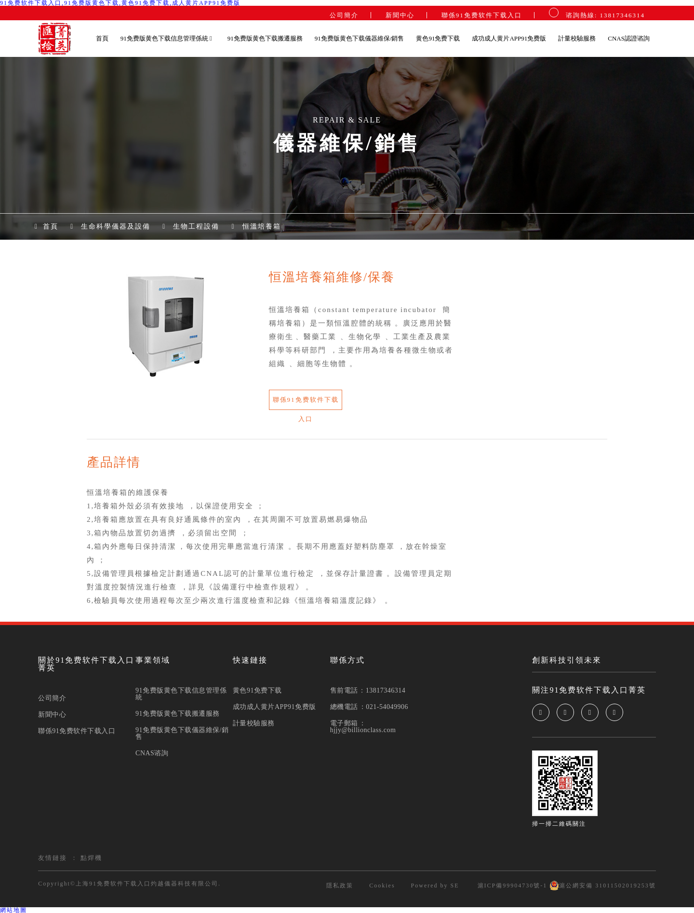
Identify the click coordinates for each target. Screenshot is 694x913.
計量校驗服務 (577, 38)
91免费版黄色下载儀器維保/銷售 (359, 38)
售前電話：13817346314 (368, 690)
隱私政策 (339, 885)
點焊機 (91, 858)
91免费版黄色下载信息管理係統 (166, 38)
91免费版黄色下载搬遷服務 (265, 38)
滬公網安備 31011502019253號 (602, 885)
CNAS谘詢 (151, 753)
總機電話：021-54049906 (369, 707)
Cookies (382, 885)
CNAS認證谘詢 (629, 38)
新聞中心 (400, 15)
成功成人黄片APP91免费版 (509, 38)
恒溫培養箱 (261, 226)
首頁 (102, 38)
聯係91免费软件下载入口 (481, 15)
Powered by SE (435, 885)
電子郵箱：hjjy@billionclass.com (363, 727)
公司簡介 (344, 15)
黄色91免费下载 (438, 38)
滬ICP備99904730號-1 (511, 885)
